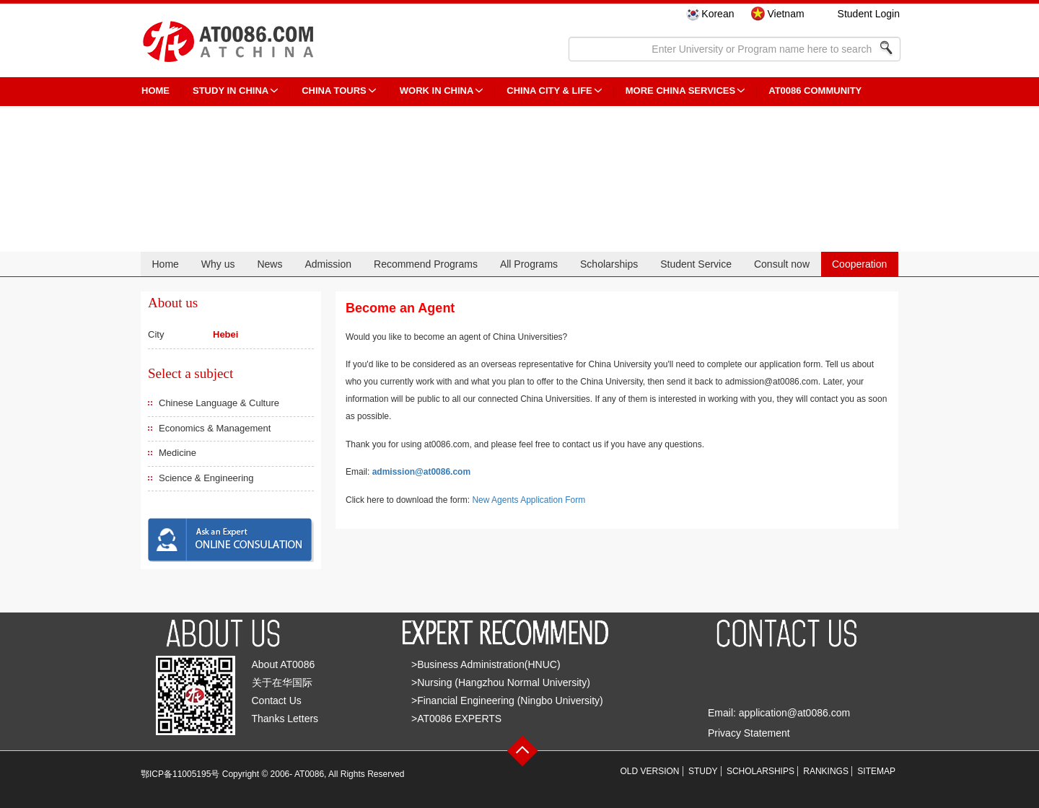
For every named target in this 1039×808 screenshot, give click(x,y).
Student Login (869, 13)
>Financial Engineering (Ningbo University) (507, 700)
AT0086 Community (815, 90)
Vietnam (785, 13)
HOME (155, 90)
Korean (717, 13)
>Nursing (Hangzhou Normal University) (500, 682)
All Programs (529, 264)
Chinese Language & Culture (219, 403)
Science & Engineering (206, 478)
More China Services (680, 90)
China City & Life (549, 90)
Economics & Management (215, 428)
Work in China (437, 90)
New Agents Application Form (528, 500)
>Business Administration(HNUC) (486, 664)
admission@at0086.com (421, 472)
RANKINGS (826, 771)
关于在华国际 (282, 682)
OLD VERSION (650, 771)
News (269, 264)
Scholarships (609, 264)
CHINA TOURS (334, 90)
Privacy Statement (749, 733)
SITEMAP (876, 771)
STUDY (703, 771)
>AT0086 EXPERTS (456, 718)
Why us (218, 264)
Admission (327, 264)
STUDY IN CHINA (230, 90)
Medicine (177, 452)
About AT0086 (283, 664)
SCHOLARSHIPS (760, 771)
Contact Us (277, 700)
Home (165, 264)
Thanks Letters (285, 718)
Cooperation (859, 264)
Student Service (696, 264)
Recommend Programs (426, 264)
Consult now (782, 264)
